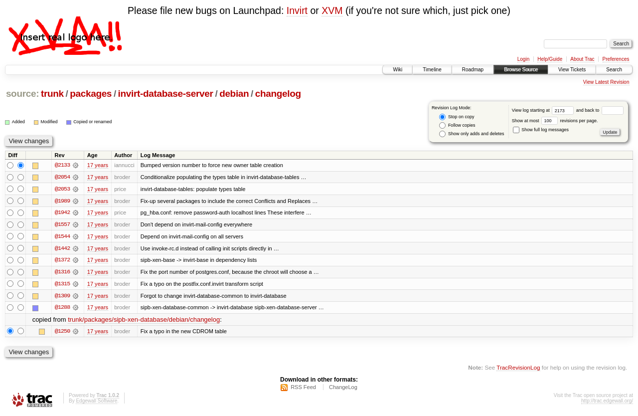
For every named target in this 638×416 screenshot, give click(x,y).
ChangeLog (343, 389)
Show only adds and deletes (471, 134)
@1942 (62, 213)
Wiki (397, 69)
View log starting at (544, 110)
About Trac (582, 59)
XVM (331, 10)
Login (523, 59)
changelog (278, 93)
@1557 (62, 225)
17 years (97, 165)
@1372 (62, 261)
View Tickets (572, 69)
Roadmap (472, 69)
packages (91, 93)
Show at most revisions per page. (555, 120)
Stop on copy (456, 117)
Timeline (432, 69)
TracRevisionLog (518, 369)
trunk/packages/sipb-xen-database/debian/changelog (144, 321)
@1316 (62, 273)
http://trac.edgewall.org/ (607, 403)
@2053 (62, 189)
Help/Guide (549, 59)
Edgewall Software (96, 403)
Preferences (616, 59)
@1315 (62, 285)
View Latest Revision (606, 82)
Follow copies (457, 125)
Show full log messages (541, 129)
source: (22, 93)
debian (234, 93)
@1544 (62, 237)
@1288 (62, 309)
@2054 (62, 177)
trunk (52, 93)
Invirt (297, 10)
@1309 (62, 297)
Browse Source (521, 69)
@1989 (62, 201)
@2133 (62, 165)
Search (614, 69)
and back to (600, 110)
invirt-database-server (165, 93)
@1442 (62, 249)
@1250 (62, 333)
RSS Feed (303, 389)
